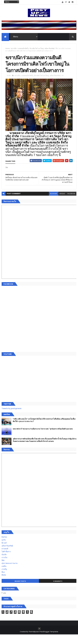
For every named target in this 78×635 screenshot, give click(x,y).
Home (7, 48)
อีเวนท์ (4, 543)
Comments (57, 582)
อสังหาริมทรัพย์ (49, 48)
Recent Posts (20, 582)
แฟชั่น (4, 566)
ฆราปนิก (14, 48)
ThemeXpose (34, 632)
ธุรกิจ (4, 540)
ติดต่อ (4, 575)
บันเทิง (4, 555)
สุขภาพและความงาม (9, 563)
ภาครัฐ (4, 569)
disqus (62, 194)
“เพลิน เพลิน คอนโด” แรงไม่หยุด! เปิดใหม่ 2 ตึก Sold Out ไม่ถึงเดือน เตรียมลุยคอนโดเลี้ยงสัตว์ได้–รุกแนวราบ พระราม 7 (44, 420)
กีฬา (3, 561)
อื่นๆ (3, 572)
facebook (71, 194)
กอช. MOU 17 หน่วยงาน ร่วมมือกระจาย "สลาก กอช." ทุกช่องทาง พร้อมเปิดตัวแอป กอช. (43, 429)
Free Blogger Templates (49, 632)
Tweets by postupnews (11, 409)
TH (57, 48)
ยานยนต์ (5, 549)
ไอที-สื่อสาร (6, 552)
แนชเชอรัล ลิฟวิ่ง (23, 48)
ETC (4, 594)
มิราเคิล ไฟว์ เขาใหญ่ (36, 48)
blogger (53, 194)
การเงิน (4, 558)
